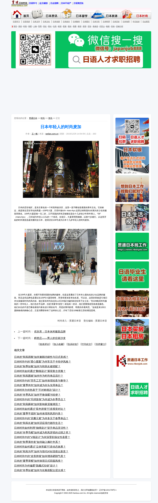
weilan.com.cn (51, 134)
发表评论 (44, 344)
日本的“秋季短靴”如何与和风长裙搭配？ (37, 366)
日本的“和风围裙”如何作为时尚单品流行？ (38, 375)
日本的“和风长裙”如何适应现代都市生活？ (38, 423)
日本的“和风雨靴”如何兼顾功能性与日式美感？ (41, 357)
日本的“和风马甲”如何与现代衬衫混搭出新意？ (41, 451)
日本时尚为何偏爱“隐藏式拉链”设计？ (36, 465)
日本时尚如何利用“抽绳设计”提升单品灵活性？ (41, 427)
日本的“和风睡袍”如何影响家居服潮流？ (37, 404)
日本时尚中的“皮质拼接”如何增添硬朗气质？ (40, 456)
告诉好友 (72, 344)
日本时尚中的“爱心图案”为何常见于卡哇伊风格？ (42, 361)
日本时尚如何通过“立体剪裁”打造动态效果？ (40, 446)
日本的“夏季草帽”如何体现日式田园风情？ (38, 460)
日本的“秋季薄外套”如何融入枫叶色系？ (37, 442)
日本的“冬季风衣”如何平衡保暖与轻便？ (37, 394)
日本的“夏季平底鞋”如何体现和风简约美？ (38, 413)
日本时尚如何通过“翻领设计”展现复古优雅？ (40, 371)
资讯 (50, 118)
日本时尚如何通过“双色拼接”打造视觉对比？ (40, 408)
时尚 (43, 118)
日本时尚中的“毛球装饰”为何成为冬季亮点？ (40, 399)
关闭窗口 (100, 344)
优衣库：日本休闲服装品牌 (50, 331)
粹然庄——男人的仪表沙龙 (50, 338)
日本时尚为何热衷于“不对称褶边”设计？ (37, 389)
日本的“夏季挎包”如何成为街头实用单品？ (38, 385)
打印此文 (86, 344)
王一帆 (35, 134)
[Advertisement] (79, 91)
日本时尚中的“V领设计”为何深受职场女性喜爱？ (42, 437)
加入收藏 (58, 344)
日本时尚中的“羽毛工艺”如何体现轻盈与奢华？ (41, 380)
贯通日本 (33, 118)
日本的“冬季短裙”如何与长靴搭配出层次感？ (40, 470)
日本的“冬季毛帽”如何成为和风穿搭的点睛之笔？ (42, 432)
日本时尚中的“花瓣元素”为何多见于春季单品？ (41, 418)
